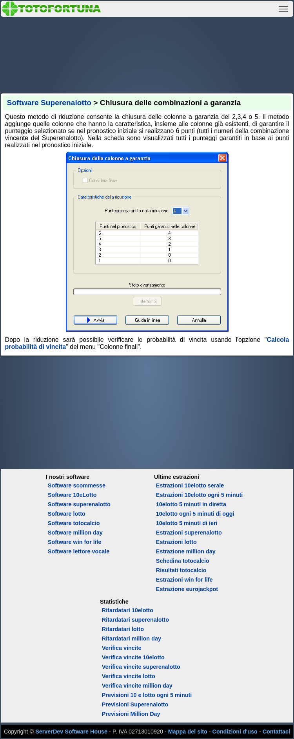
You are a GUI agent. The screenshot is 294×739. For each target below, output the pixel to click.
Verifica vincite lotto (128, 676)
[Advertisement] (147, 53)
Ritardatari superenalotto (135, 620)
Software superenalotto (79, 504)
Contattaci (276, 731)
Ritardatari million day (131, 638)
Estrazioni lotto (176, 542)
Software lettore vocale (79, 551)
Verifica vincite (122, 648)
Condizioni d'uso (235, 731)
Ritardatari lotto (123, 629)
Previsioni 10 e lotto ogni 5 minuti (147, 695)
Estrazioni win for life (184, 580)
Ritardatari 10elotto (127, 610)
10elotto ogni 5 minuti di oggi (195, 514)
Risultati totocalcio (181, 570)
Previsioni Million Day (131, 714)
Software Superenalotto (49, 103)
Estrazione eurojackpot (187, 589)
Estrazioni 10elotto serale (190, 485)
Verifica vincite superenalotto (141, 667)
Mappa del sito (187, 731)
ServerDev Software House (71, 731)
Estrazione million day (186, 551)
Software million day (75, 532)
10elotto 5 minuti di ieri (187, 523)
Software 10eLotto (72, 495)
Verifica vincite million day (137, 685)
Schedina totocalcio (182, 561)
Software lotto (66, 514)
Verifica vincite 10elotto (133, 657)
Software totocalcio (74, 523)
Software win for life (75, 542)
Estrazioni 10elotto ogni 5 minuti (199, 495)
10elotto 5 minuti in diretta (191, 504)
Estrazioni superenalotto (189, 532)
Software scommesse (76, 485)
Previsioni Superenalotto (135, 704)
